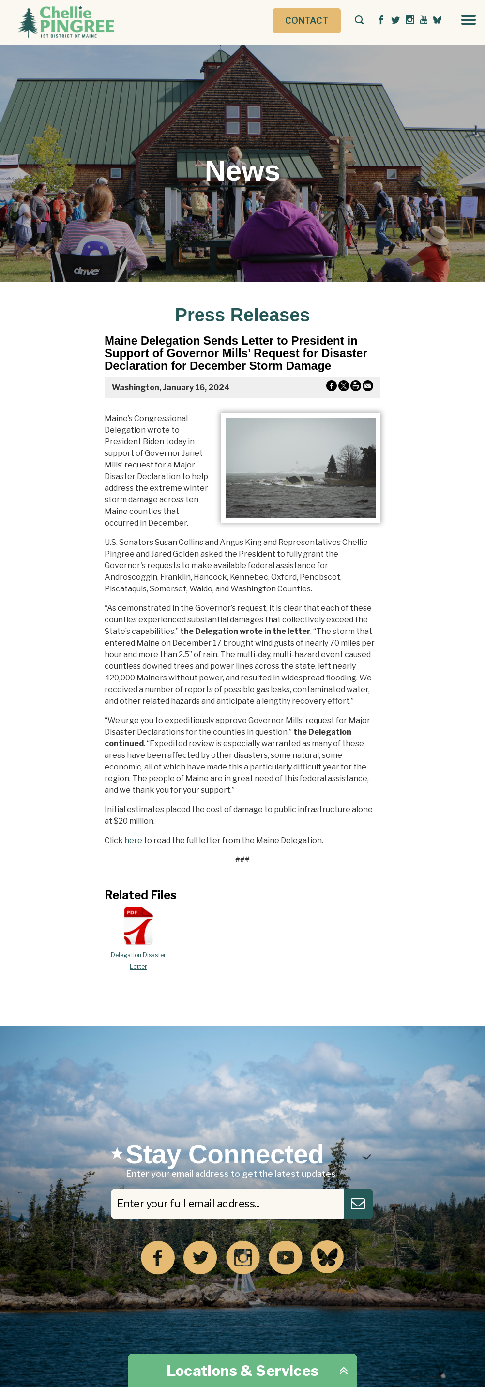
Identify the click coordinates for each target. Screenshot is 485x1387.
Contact (307, 20)
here (133, 840)
